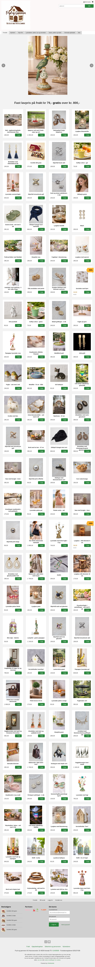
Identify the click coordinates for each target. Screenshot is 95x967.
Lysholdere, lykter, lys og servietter (36, 32)
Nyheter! (12, 32)
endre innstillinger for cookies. (53, 960)
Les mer (40, 960)
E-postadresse (53, 909)
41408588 (55, 950)
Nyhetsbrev (66, 946)
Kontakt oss (58, 900)
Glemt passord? (65, 924)
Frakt (28, 946)
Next (93, 65)
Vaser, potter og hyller (55, 32)
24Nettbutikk (51, 963)
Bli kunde (42, 900)
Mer (79, 32)
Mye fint (20, 32)
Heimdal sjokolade (69, 32)
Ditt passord (52, 916)
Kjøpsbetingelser (37, 946)
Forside (5, 32)
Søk (89, 6)
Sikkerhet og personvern (53, 946)
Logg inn (50, 900)
